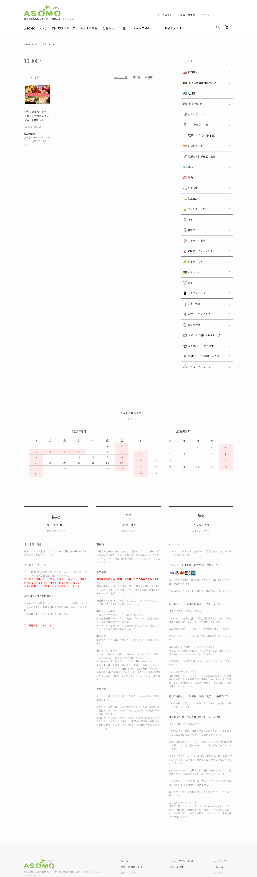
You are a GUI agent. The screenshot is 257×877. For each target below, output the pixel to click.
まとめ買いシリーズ (194, 108)
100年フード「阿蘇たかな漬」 (200, 317)
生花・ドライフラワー (196, 280)
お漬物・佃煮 (191, 235)
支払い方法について (142, 837)
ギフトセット (42, 44)
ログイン (205, 15)
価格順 (136, 77)
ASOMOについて (35, 28)
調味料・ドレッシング (196, 226)
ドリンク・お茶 (192, 189)
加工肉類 (188, 171)
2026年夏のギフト (193, 99)
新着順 (149, 77)
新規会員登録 (187, 15)
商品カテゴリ (173, 28)
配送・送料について (142, 825)
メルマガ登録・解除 (188, 819)
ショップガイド (143, 28)
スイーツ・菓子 (192, 217)
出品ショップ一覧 (114, 28)
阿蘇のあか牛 (191, 135)
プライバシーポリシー (143, 849)
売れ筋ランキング (63, 28)
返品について (138, 831)
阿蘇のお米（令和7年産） (198, 126)
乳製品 (187, 208)
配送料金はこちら (38, 583)
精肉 (186, 162)
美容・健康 (189, 271)
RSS (179, 825)
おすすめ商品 (88, 28)
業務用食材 (189, 289)
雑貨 (186, 253)
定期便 (187, 90)
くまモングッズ (192, 262)
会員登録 (220, 825)
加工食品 (188, 181)
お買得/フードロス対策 (196, 308)
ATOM (188, 825)
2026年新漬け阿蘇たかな (197, 81)
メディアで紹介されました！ (199, 299)
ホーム (27, 44)
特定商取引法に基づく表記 (146, 843)
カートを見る (222, 837)
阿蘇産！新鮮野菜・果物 (197, 144)
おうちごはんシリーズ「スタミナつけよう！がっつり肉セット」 (36, 116)
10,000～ (57, 44)
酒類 (186, 199)
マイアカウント (166, 15)
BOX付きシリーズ (193, 117)
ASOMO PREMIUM (195, 326)
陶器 (186, 153)
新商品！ (188, 71)
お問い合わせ (222, 843)
